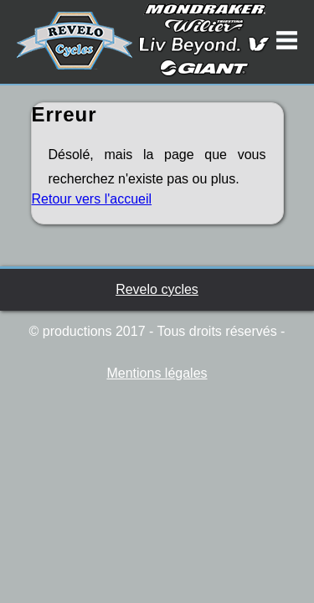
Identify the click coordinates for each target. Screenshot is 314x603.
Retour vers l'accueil (92, 199)
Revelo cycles (157, 289)
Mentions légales (156, 373)
